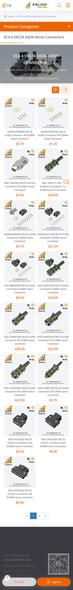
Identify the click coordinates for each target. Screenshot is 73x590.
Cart (14, 581)
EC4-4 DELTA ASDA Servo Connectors (35, 16)
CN (6, 5)
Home (11, 16)
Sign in (54, 582)
